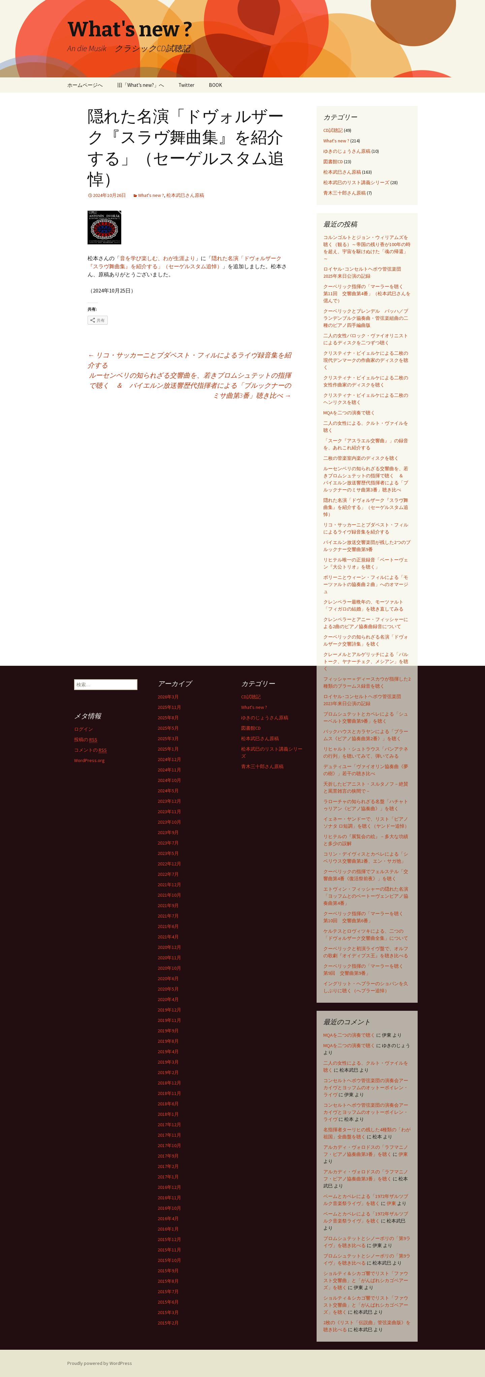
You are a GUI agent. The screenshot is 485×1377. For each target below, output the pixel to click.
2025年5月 (168, 728)
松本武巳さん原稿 (185, 195)
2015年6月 (168, 1302)
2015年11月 (169, 1250)
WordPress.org (89, 760)
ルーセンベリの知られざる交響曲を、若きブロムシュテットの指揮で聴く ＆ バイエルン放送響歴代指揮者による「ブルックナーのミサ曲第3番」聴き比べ (190, 385)
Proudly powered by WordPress (99, 1363)
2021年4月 (168, 937)
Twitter (186, 85)
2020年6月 (168, 978)
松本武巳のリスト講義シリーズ (356, 182)
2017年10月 (169, 1145)
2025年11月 (169, 707)
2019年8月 (168, 1041)
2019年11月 (169, 1020)
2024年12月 (169, 759)
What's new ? (151, 195)
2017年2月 (168, 1166)
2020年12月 (169, 947)
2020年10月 (169, 968)
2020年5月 (168, 989)
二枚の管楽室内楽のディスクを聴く (361, 458)
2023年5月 (168, 853)
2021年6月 (168, 926)
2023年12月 (169, 801)
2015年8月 (168, 1281)
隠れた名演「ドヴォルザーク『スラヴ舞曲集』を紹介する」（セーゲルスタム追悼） (365, 507)
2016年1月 (168, 1229)
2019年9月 (168, 1031)
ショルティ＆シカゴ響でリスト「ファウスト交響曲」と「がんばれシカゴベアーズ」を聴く (365, 1280)
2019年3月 (168, 1062)
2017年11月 (169, 1135)
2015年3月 (168, 1312)
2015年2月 (168, 1323)
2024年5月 (168, 791)
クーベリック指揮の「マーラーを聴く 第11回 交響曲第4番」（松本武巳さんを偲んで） (367, 293)
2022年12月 (169, 864)
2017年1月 (168, 1177)
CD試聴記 (333, 130)
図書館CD (333, 162)
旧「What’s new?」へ (140, 85)
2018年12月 (169, 1083)
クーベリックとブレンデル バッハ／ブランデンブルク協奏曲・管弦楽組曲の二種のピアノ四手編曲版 (365, 318)
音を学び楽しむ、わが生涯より (157, 258)
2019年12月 (169, 1010)
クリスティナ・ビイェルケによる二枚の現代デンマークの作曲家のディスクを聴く (365, 360)
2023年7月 (168, 843)
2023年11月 (169, 811)
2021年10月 (169, 895)
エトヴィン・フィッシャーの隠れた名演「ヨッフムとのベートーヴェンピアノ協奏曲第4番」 (365, 896)
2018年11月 (169, 1093)
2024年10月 (169, 780)
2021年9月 (168, 905)
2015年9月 (168, 1271)
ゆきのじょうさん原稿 (346, 151)
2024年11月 (169, 770)
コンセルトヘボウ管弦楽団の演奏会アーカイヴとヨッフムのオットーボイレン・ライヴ (365, 1087)
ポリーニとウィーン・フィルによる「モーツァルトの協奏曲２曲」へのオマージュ (365, 584)
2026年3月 (168, 697)
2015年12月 (169, 1239)
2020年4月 (168, 999)
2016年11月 (169, 1198)
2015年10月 (169, 1260)
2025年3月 (168, 738)
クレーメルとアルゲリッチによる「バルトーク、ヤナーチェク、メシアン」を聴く (365, 661)
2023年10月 (169, 822)
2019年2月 (168, 1072)
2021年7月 (168, 916)
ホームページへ (85, 85)
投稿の (85, 739)
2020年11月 (169, 958)
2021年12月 (169, 885)
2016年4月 (168, 1218)
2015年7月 (168, 1291)
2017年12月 (169, 1125)
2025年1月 (168, 749)
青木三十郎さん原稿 (344, 193)
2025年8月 (168, 718)
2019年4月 (168, 1051)
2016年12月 (169, 1187)
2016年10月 (169, 1208)
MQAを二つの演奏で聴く (349, 413)
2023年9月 (168, 832)
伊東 (403, 1154)
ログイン (83, 729)
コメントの (90, 750)
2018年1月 (168, 1114)
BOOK (215, 85)
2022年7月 (168, 874)
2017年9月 (168, 1156)
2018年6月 (168, 1104)
